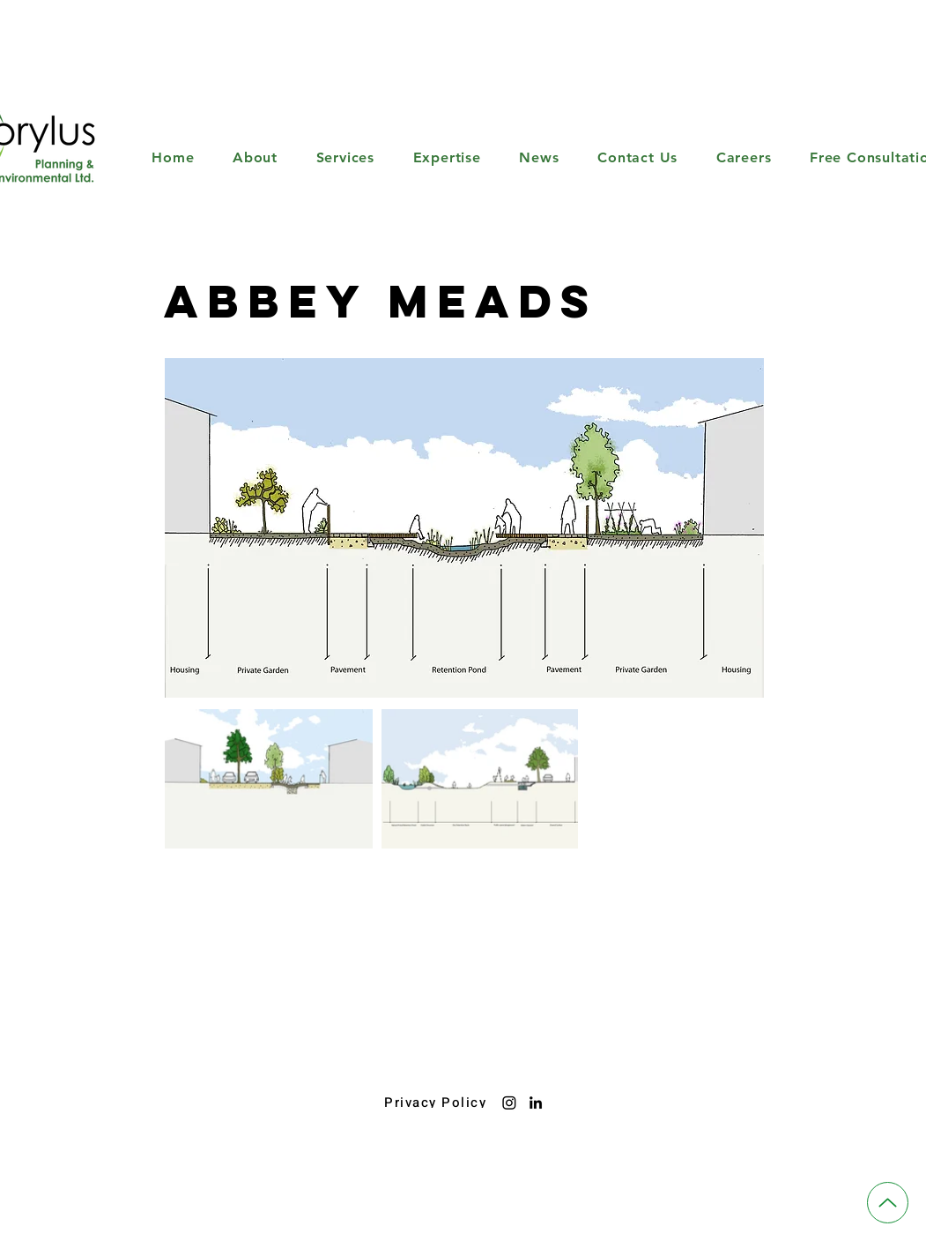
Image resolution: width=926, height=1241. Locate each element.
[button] (345, 157)
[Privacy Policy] (436, 1102)
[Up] (887, 1202)
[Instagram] (509, 1102)
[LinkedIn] (535, 1102)
